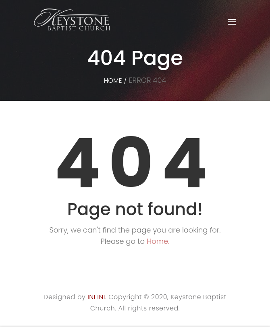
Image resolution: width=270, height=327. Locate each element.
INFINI (96, 297)
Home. (158, 241)
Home (113, 80)
